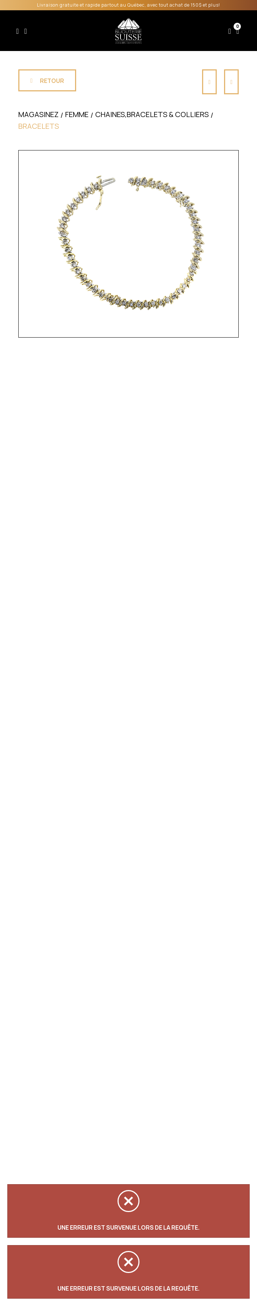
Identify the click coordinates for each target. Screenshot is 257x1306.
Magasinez (38, 114)
